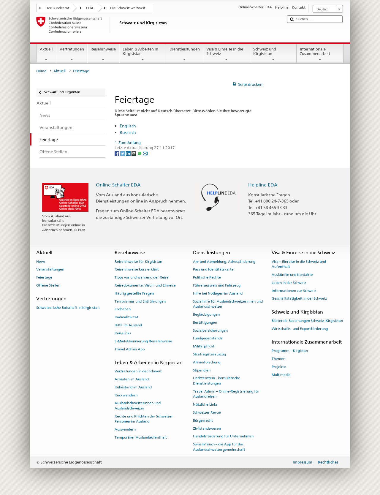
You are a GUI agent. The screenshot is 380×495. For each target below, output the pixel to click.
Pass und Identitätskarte (213, 269)
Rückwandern (126, 395)
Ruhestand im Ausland (133, 387)
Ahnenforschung (206, 362)
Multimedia (281, 375)
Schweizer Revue (207, 412)
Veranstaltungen (50, 269)
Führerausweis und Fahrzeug (216, 285)
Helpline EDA (263, 185)
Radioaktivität (126, 317)
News (40, 261)
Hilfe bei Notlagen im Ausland (218, 293)
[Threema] (134, 153)
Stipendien (201, 370)
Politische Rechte (207, 277)
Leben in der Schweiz (289, 283)
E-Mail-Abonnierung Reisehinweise (143, 341)
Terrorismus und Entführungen (140, 301)
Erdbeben (123, 309)
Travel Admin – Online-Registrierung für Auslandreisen (226, 393)
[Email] (145, 153)
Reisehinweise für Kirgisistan (138, 261)
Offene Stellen (48, 285)
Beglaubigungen (206, 314)
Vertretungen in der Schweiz (138, 371)
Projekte (279, 367)
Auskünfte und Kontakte (292, 275)
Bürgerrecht (203, 420)
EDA (90, 8)
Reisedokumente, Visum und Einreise (145, 285)
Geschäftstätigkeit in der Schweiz (299, 298)
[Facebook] (117, 153)
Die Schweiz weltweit (127, 8)
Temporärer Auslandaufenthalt (141, 437)
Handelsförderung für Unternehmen (223, 436)
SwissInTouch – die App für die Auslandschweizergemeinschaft (219, 446)
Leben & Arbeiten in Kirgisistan (143, 54)
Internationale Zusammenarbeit (320, 54)
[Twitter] (123, 153)
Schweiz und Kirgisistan (273, 54)
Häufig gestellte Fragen (134, 293)
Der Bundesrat (57, 8)
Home (41, 71)
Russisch (128, 132)
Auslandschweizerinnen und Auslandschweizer (138, 405)
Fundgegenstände (208, 338)
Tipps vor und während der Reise (142, 277)
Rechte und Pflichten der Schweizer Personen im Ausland (144, 418)
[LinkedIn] (129, 153)
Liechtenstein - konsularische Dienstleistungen (216, 380)
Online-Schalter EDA (118, 185)
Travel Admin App (130, 349)
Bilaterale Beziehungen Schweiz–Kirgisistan (307, 321)
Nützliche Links (205, 404)
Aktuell (46, 54)
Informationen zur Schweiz (294, 290)
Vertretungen (71, 54)
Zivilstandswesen (207, 428)
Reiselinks (123, 333)
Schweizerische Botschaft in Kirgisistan (67, 307)
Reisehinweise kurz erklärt (137, 269)
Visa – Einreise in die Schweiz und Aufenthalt (299, 263)
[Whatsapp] (140, 153)
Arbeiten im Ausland (132, 379)
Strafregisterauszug (209, 354)
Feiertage (44, 277)
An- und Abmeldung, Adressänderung (224, 261)
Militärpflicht (203, 346)
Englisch (128, 125)
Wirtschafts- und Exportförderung (300, 329)
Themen (278, 359)
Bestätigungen (205, 322)
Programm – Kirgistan (290, 351)
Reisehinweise (103, 54)
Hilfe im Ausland (128, 325)
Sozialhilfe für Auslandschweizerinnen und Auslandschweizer (228, 304)
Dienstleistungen (184, 54)
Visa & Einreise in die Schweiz (226, 54)
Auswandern (125, 429)
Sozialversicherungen (210, 330)
